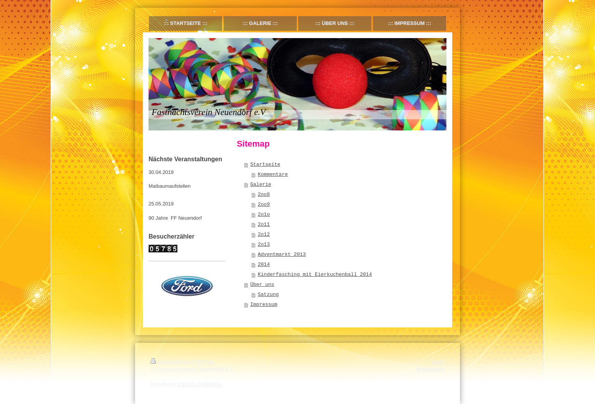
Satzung (268, 294)
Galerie (260, 184)
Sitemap (204, 362)
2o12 (264, 234)
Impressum (263, 304)
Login (438, 362)
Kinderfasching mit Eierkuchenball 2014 (315, 274)
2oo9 (264, 204)
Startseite (265, 164)
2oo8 (264, 194)
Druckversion (171, 362)
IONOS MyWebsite (199, 384)
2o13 (264, 244)
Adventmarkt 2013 (282, 254)
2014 (264, 264)
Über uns (262, 284)
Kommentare (273, 174)
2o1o (264, 214)
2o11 (264, 224)
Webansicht (430, 369)
